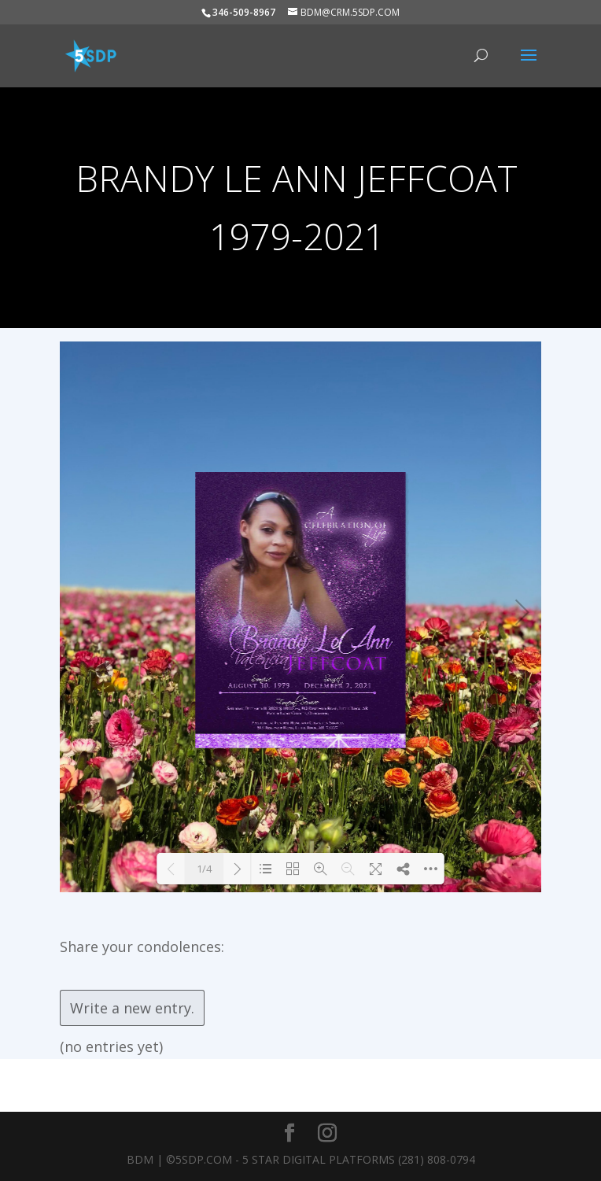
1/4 (204, 869)
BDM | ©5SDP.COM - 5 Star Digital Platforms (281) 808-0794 (301, 1159)
